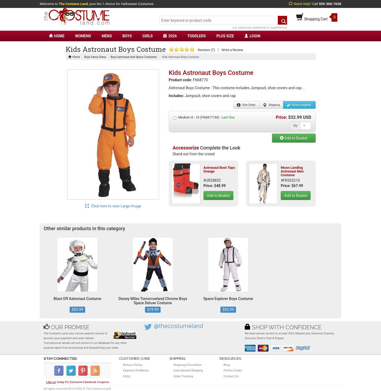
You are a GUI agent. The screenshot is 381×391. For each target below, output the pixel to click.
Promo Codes (233, 370)
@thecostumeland (178, 326)
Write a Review (232, 50)
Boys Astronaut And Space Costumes (134, 57)
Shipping (271, 105)
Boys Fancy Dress (95, 57)
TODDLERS (196, 36)
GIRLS (147, 36)
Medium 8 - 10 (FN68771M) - (204, 117)
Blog (227, 365)
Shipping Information (187, 365)
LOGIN (252, 36)
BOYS (127, 36)
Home (74, 57)
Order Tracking (183, 376)
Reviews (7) (206, 50)
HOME (57, 36)
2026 (170, 36)
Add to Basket (293, 138)
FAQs (126, 376)
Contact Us (231, 376)
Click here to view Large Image (113, 206)
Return (299, 105)
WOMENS (83, 36)
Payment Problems (136, 370)
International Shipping (188, 370)
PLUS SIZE (225, 36)
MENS (107, 36)
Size (246, 105)
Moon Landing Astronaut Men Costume (292, 171)
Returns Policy (132, 365)
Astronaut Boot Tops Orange (219, 169)
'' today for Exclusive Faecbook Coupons (77, 382)
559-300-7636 (330, 4)
